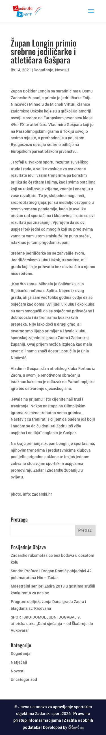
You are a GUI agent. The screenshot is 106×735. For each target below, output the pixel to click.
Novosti (62, 70)
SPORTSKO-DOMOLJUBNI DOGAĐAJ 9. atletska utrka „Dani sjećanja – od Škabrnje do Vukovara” (52, 624)
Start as (76, 727)
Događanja (43, 70)
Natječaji (19, 662)
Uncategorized (24, 679)
